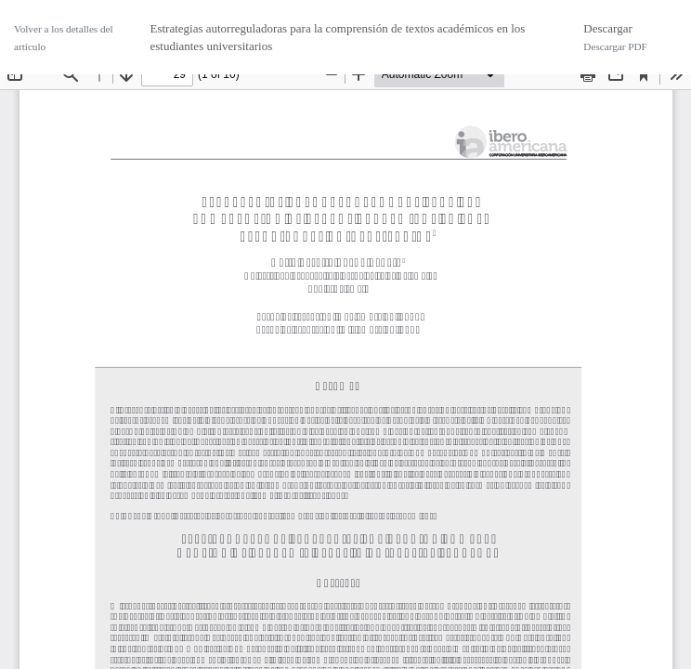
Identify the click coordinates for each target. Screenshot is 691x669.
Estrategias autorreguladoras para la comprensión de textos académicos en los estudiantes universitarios (337, 37)
